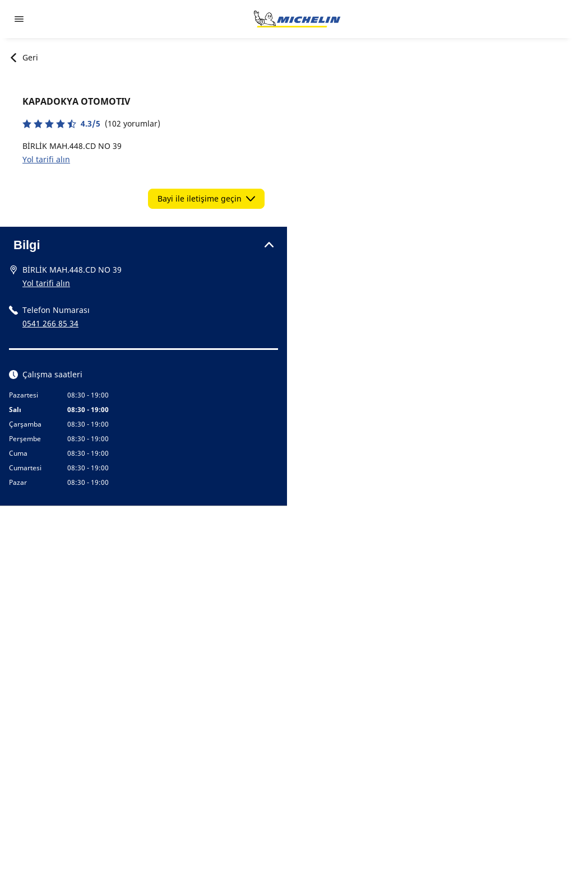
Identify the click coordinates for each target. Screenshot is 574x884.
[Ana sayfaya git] (297, 19)
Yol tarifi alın (46, 159)
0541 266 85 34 (50, 323)
